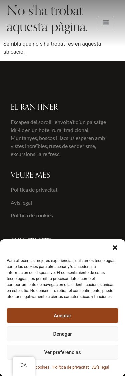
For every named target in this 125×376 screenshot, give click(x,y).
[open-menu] (106, 23)
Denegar (62, 334)
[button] (115, 247)
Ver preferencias (62, 352)
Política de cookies (32, 215)
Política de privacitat (71, 367)
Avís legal (100, 367)
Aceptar (62, 316)
